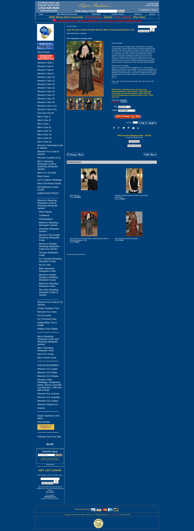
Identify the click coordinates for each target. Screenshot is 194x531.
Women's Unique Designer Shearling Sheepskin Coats (48, 277)
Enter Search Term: (86, 11)
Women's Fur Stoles (47, 372)
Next (150, 155)
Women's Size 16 (46, 88)
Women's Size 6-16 (47, 109)
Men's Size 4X (44, 138)
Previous (75, 155)
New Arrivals (43, 52)
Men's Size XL (44, 127)
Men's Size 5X (44, 142)
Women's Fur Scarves (48, 393)
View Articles (43, 422)
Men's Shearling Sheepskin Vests (45, 349)
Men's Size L (43, 124)
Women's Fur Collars (47, 401)
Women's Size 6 (45, 70)
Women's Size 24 (46, 98)
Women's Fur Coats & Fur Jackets (50, 303)
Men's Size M (44, 120)
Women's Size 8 (45, 73)
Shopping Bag (144, 10)
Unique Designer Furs (48, 308)
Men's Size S (43, 116)
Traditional (44, 215)
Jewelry (41, 408)
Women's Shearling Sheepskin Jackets (48, 223)
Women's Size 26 (46, 102)
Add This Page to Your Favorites (152, 4)
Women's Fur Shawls (47, 376)
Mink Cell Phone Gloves (49, 183)
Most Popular (45, 212)
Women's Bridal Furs (47, 404)
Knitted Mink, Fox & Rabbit (47, 323)
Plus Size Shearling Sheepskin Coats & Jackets (48, 292)
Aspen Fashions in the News (48, 417)
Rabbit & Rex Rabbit (47, 329)
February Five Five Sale (49, 436)
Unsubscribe (50, 465)
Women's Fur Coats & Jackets (48, 152)
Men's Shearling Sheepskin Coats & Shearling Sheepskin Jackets (47, 165)
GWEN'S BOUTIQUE (48, 193)
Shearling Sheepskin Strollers (49, 230)
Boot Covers (43, 176)
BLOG (50, 444)
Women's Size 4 (45, 66)
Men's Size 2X (44, 131)
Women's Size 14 (46, 84)
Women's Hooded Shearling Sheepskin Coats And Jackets (49, 246)
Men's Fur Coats (45, 354)
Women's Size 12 (46, 80)
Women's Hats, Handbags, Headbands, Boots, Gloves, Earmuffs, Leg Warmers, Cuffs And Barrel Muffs (49, 384)
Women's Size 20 (46, 95)
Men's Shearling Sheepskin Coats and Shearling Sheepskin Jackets (48, 340)
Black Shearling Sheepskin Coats (47, 269)
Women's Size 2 (45, 63)
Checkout (154, 10)
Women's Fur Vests (47, 312)
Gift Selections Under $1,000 (48, 188)
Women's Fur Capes (47, 369)
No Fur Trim (45, 265)
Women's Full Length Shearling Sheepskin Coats (49, 237)
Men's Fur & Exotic (46, 172)
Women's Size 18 (46, 91)
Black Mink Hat (75, 195)
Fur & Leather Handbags (49, 180)
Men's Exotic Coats (47, 357)
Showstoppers (46, 219)
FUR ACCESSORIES (48, 365)
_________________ (48, 197)
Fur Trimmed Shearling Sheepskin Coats (50, 260)
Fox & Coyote (44, 315)
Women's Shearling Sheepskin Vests (48, 284)
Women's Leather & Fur (49, 157)
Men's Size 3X (44, 134)
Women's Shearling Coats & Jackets (50, 146)
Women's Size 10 (46, 77)
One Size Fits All (45, 113)
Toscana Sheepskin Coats (48, 253)
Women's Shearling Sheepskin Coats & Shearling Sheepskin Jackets (47, 204)
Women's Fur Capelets (48, 397)
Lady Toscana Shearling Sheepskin (126, 238)
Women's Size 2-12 (47, 106)
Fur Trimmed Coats (47, 319)
